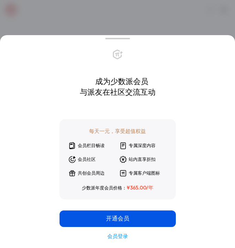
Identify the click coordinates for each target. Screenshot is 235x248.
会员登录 (117, 236)
